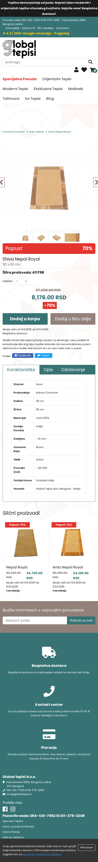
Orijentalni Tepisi (56, 79)
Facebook (23, 355)
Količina (7, 281)
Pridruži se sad (81, 620)
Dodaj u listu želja (73, 319)
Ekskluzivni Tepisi (48, 88)
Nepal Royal (16, 567)
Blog (50, 98)
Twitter (43, 355)
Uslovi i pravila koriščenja (18, 826)
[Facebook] (5, 809)
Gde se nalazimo (13, 837)
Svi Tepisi (32, 98)
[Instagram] (12, 809)
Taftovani (11, 98)
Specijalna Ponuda (20, 79)
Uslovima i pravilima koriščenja (42, 854)
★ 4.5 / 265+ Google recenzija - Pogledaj (36, 33)
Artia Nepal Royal (68, 567)
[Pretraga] (90, 62)
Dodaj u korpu (25, 319)
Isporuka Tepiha (13, 821)
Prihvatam (86, 847)
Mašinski (75, 88)
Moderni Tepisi (15, 88)
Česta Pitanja (11, 832)
